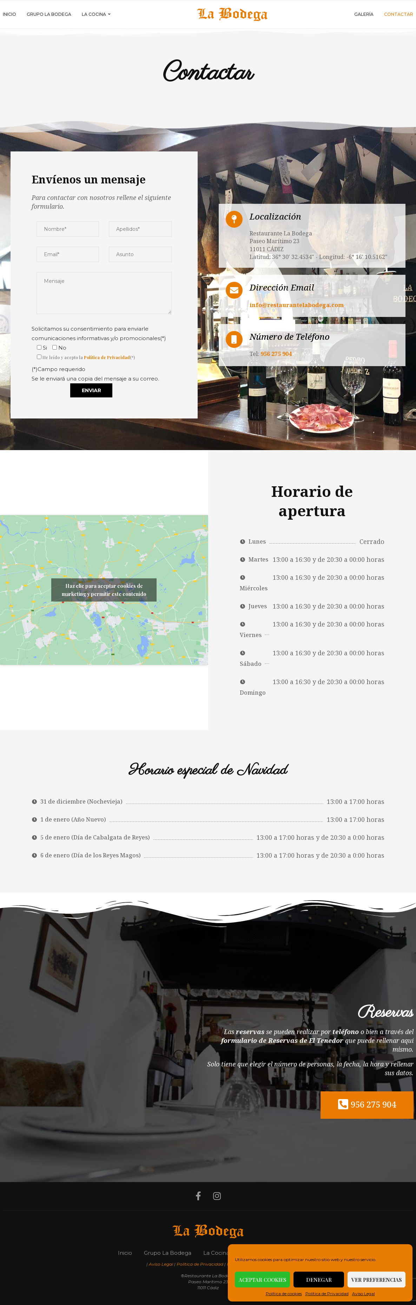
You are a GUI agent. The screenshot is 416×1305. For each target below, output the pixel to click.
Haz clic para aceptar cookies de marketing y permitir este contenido (104, 590)
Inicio (9, 14)
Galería (364, 14)
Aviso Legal (363, 1293)
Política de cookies (284, 1293)
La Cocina (94, 14)
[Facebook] (198, 1196)
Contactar (398, 14)
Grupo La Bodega (49, 14)
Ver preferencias (376, 1279)
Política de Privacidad (327, 1293)
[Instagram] (217, 1196)
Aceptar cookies (262, 1279)
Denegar (319, 1279)
